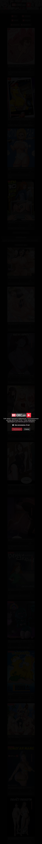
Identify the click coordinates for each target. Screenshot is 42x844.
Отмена (26, 429)
